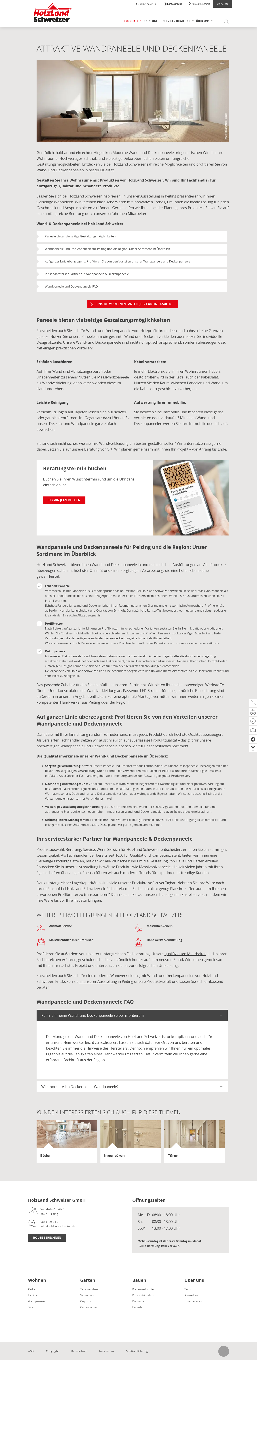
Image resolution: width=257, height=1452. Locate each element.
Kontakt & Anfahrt (199, 3)
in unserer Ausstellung (98, 981)
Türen (31, 1307)
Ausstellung (191, 1295)
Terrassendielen (89, 1289)
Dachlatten (139, 1301)
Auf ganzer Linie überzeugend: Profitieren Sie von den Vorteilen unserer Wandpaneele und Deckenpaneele (117, 261)
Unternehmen (193, 1301)
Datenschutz (79, 1351)
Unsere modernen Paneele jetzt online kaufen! (134, 304)
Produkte (131, 21)
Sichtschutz (87, 1295)
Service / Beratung (177, 21)
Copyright (52, 1351)
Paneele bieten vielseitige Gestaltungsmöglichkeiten (80, 236)
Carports (85, 1301)
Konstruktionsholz (143, 1295)
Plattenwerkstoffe (143, 1289)
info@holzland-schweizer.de (58, 1226)
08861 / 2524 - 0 (146, 3)
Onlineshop (222, 3)
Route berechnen (47, 1238)
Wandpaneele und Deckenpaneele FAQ (71, 286)
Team (187, 1289)
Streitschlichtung (137, 1351)
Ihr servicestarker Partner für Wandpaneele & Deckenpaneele (87, 274)
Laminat (33, 1295)
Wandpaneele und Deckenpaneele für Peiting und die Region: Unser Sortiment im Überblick (107, 249)
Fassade (137, 1307)
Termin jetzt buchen (64, 500)
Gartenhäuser (88, 1307)
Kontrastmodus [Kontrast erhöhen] (174, 4)
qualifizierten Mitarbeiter (185, 953)
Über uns (202, 21)
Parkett (32, 1289)
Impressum (106, 1351)
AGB (31, 1351)
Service (89, 849)
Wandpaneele (36, 1301)
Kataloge (150, 21)
